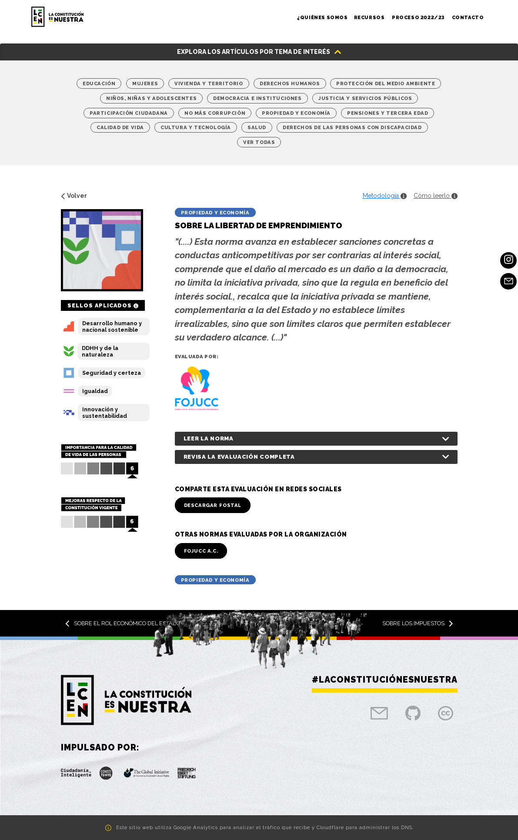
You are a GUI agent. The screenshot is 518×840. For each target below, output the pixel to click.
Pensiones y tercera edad (387, 113)
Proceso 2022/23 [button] (419, 17)
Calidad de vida (120, 127)
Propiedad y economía (296, 113)
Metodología (385, 195)
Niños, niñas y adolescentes (151, 98)
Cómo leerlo (436, 195)
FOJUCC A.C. (201, 551)
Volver (74, 195)
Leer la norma (209, 438)
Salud (256, 127)
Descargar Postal (213, 505)
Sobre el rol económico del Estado (122, 623)
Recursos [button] (370, 17)
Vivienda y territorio (208, 83)
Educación (99, 83)
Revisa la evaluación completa (239, 456)
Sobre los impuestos (417, 623)
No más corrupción (214, 113)
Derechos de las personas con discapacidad (352, 127)
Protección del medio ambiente (385, 83)
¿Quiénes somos (322, 17)
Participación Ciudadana (129, 113)
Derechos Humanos (290, 83)
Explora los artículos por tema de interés (253, 51)
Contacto (468, 17)
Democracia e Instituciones (257, 98)
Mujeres (145, 83)
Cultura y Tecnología (195, 127)
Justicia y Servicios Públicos (365, 98)
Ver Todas (259, 142)
